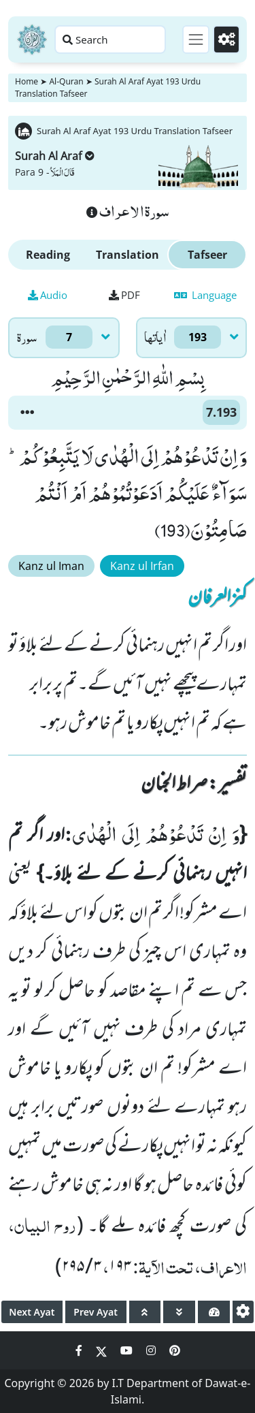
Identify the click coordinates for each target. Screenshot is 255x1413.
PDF (124, 295)
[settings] (243, 1311)
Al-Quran (66, 81)
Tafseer (207, 254)
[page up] (145, 1311)
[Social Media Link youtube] (127, 1350)
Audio (47, 295)
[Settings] (226, 39)
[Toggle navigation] (195, 39)
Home (26, 81)
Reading (48, 254)
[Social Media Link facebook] (80, 1350)
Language (205, 295)
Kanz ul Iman (51, 565)
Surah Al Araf (55, 155)
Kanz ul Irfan (142, 565)
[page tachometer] (214, 1311)
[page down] (179, 1311)
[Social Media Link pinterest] (174, 1350)
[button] (27, 412)
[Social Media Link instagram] (152, 1350)
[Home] (32, 39)
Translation (127, 254)
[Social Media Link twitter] (102, 1350)
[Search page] (110, 39)
